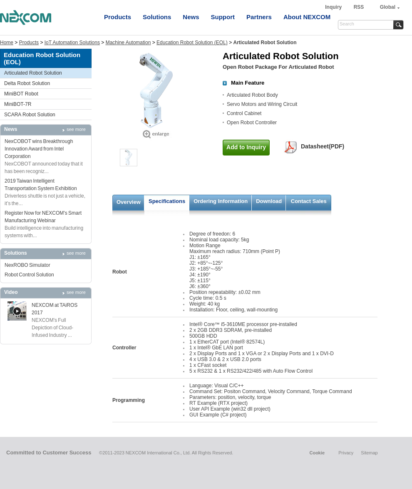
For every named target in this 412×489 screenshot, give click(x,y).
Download (269, 201)
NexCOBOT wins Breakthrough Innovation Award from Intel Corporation (39, 148)
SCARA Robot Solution (29, 115)
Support (223, 16)
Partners (259, 16)
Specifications (167, 201)
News (191, 16)
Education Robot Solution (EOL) (192, 42)
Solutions (157, 16)
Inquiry (334, 7)
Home (6, 42)
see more (76, 129)
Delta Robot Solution (27, 83)
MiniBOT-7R (17, 104)
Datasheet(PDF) (322, 146)
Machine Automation (128, 42)
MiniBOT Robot (21, 94)
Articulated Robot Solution (33, 73)
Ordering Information (221, 201)
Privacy (345, 452)
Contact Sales (309, 201)
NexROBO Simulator (27, 265)
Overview (129, 202)
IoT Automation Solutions (72, 42)
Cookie (317, 452)
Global (387, 7)
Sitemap (369, 452)
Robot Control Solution (29, 275)
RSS (359, 7)
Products (117, 16)
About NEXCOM (306, 16)
